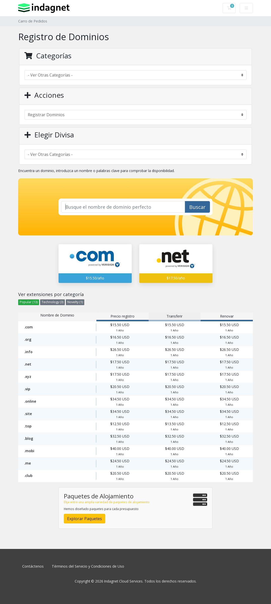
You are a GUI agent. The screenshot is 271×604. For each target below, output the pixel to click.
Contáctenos (33, 566)
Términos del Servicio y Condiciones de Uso (88, 566)
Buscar (197, 207)
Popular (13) (29, 302)
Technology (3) (52, 302)
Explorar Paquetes (84, 518)
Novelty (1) (75, 302)
